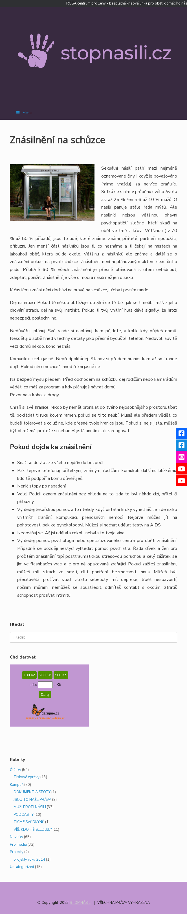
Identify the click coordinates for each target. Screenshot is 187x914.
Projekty (16, 851)
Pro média (18, 844)
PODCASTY (24, 814)
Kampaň (16, 784)
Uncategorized (22, 866)
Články (15, 769)
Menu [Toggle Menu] (24, 112)
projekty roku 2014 (29, 859)
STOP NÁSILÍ (80, 902)
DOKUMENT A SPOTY (32, 792)
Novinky (16, 836)
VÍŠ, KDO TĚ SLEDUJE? (33, 829)
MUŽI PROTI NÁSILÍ (30, 807)
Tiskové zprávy (26, 777)
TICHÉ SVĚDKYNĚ (29, 822)
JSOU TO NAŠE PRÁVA (32, 799)
